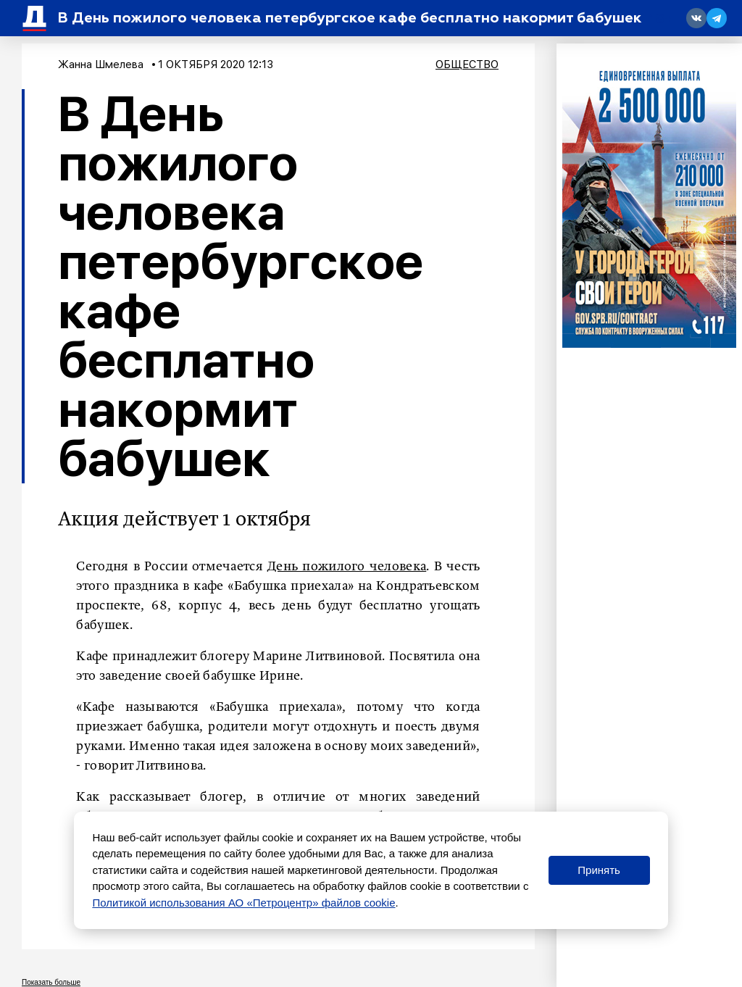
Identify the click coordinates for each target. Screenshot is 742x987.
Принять (599, 870)
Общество (467, 64)
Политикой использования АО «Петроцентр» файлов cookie (243, 902)
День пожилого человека (346, 566)
